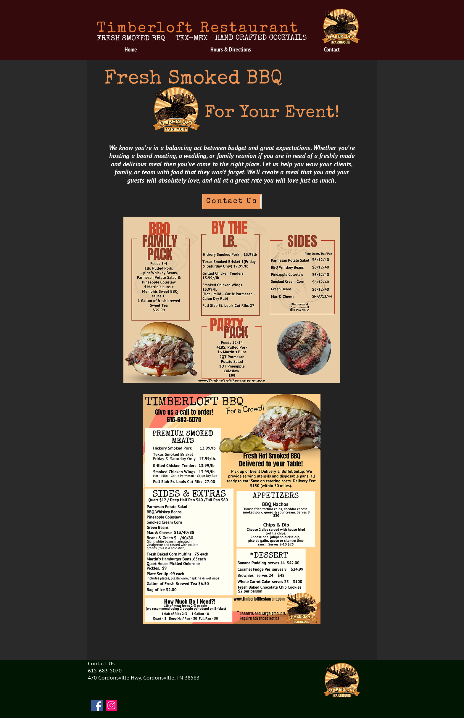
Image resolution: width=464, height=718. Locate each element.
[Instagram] (111, 705)
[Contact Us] (232, 201)
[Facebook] (97, 705)
